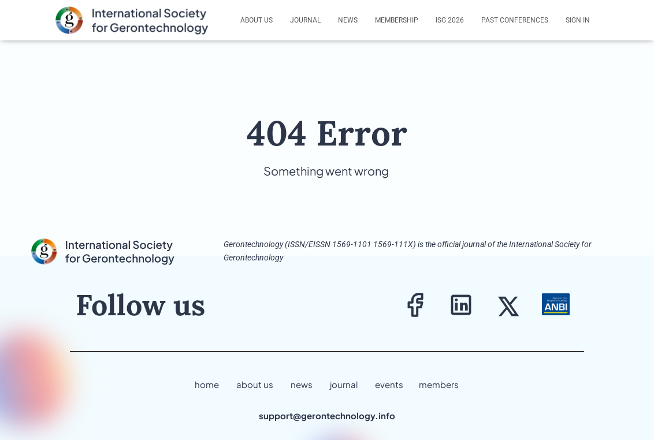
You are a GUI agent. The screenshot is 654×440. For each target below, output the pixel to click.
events (389, 384)
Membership (396, 20)
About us (256, 20)
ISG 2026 (450, 20)
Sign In (578, 20)
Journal (305, 20)
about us (254, 384)
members (439, 384)
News (348, 20)
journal (344, 384)
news (302, 384)
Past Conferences (514, 20)
